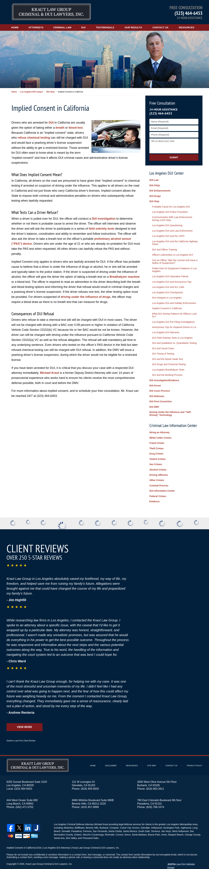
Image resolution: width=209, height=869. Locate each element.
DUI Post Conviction (160, 397)
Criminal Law (64, 27)
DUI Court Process (159, 386)
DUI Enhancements (159, 190)
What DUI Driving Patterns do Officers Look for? (174, 312)
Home (15, 27)
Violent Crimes (157, 453)
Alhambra (68, 821)
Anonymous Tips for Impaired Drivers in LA (173, 324)
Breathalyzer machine (125, 276)
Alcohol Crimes (157, 463)
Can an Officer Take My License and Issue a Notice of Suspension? (174, 260)
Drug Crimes (156, 448)
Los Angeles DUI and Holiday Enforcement (173, 300)
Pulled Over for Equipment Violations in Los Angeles (174, 268)
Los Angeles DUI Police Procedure (169, 211)
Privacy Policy (194, 759)
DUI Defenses (156, 391)
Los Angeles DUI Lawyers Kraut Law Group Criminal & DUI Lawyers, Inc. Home (51, 12)
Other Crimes (156, 474)
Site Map (152, 759)
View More (24, 720)
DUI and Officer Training (164, 248)
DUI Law (153, 180)
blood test (76, 127)
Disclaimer (111, 759)
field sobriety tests (102, 228)
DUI (85, 27)
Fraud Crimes (156, 437)
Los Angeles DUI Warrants (165, 329)
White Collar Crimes (160, 432)
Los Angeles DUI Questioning (167, 224)
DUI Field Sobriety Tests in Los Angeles (172, 334)
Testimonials (107, 27)
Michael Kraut (49, 372)
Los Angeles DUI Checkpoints (167, 290)
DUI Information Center (161, 484)
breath (60, 127)
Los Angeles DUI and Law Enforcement (172, 229)
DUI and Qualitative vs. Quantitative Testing (174, 339)
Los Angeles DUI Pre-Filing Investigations (173, 318)
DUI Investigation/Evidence (164, 376)
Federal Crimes (157, 490)
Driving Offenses (158, 469)
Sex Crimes (155, 458)
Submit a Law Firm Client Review (21, 734)
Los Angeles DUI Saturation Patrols (170, 274)
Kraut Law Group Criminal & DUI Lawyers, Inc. (49, 857)
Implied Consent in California (166, 305)
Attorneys (37, 27)
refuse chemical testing (34, 137)
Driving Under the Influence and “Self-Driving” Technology (170, 408)
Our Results (135, 27)
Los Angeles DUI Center (166, 173)
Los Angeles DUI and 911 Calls (168, 285)
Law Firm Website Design (185, 857)
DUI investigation (104, 218)
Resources (188, 27)
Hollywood (156, 821)
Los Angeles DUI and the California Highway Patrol (174, 241)
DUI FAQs (154, 185)
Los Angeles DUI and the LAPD (168, 235)
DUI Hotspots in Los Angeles (166, 295)
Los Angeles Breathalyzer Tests (168, 365)
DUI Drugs (155, 195)
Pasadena (76, 824)
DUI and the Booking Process (167, 371)
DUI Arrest (155, 381)
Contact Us (162, 27)
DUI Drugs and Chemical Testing (168, 360)
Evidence (154, 495)
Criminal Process (158, 479)
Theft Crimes (156, 443)
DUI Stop (154, 201)
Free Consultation (162, 103)
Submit (173, 157)
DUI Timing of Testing (163, 350)
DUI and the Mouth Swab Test (167, 355)
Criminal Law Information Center (173, 420)
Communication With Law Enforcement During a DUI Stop (171, 218)
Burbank (103, 821)
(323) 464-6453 (188, 13)
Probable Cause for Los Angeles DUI (170, 206)
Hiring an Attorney (159, 427)
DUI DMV (154, 402)
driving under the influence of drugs (86, 296)
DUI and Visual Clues (163, 345)
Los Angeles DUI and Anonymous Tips (171, 279)
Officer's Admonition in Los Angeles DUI (172, 253)
